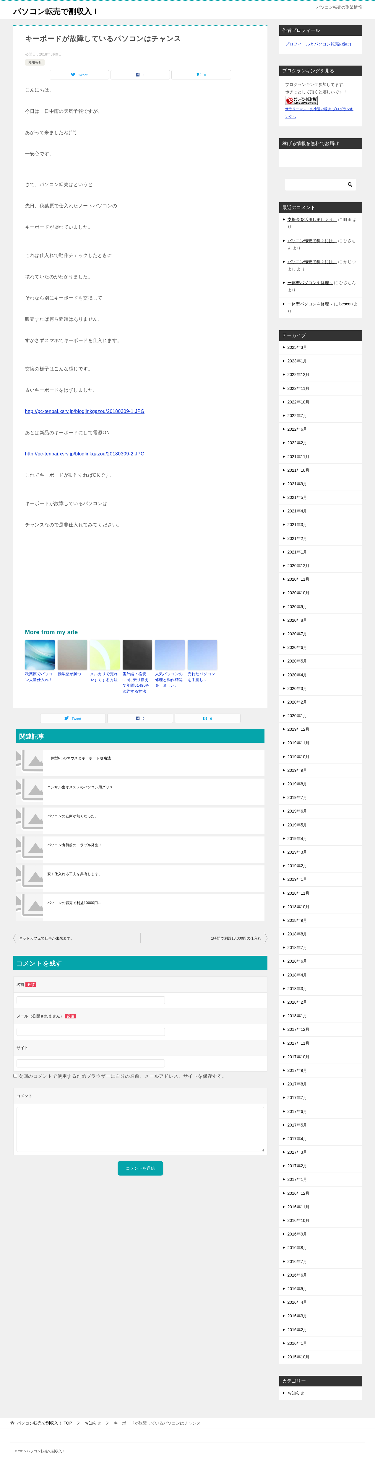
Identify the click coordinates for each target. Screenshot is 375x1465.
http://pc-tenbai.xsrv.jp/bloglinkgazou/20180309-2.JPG (85, 453)
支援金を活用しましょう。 (312, 219)
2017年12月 (299, 1029)
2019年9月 (297, 770)
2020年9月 (297, 606)
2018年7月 (297, 947)
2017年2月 (297, 1165)
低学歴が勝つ (68, 674)
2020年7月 (297, 633)
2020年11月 (299, 579)
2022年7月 (297, 415)
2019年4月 (297, 838)
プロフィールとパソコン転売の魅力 (318, 44)
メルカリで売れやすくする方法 (104, 676)
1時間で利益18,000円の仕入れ (236, 936)
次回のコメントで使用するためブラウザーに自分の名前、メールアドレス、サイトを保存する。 (122, 1074)
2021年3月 (297, 524)
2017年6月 (297, 1111)
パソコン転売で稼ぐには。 (312, 240)
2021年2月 (297, 538)
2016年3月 (297, 1315)
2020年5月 (297, 661)
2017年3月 (297, 1152)
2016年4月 (297, 1302)
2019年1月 (297, 879)
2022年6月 (297, 429)
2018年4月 (297, 975)
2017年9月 (297, 1070)
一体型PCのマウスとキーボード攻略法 (79, 756)
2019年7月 (297, 797)
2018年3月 (297, 988)
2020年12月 (299, 565)
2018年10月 (299, 906)
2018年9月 (297, 920)
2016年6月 (297, 1275)
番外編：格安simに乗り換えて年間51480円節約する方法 (137, 682)
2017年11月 (299, 1043)
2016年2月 (297, 1329)
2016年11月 (299, 1206)
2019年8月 (297, 784)
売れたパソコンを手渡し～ (202, 676)
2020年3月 (297, 688)
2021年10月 (299, 470)
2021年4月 (297, 511)
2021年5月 (297, 497)
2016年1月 (297, 1343)
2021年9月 (297, 483)
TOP (44, 1423)
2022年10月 (299, 402)
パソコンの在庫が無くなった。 (73, 814)
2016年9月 (297, 1234)
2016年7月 (297, 1261)
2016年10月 (299, 1220)
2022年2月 (297, 442)
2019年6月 (297, 811)
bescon (346, 304)
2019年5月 (297, 825)
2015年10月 (299, 1357)
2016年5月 (297, 1288)
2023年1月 (297, 361)
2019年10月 (299, 756)
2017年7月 (297, 1097)
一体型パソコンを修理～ (310, 282)
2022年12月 (299, 374)
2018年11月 (299, 893)
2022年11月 (299, 388)
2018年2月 (297, 1002)
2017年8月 (297, 1084)
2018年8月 (297, 934)
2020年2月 (297, 702)
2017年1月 (297, 1179)
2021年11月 (299, 456)
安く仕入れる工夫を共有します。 (74, 872)
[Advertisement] (140, 582)
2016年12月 (299, 1193)
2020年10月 (299, 592)
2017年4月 (297, 1138)
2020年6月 (297, 647)
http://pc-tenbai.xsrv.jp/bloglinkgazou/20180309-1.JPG (85, 411)
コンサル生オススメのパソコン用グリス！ (82, 785)
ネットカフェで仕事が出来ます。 (46, 936)
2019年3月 (297, 852)
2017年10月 (299, 1056)
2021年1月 (297, 552)
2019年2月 (297, 865)
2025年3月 (297, 347)
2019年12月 (299, 729)
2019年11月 (299, 742)
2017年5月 (297, 1125)
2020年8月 (297, 620)
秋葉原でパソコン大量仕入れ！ (39, 676)
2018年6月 (297, 961)
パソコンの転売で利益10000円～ (74, 901)
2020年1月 (297, 715)
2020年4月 (297, 675)
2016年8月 (297, 1247)
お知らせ (35, 62)
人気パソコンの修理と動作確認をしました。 (169, 679)
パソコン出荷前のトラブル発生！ (74, 843)
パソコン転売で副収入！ (62, 10)
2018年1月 (297, 1015)
